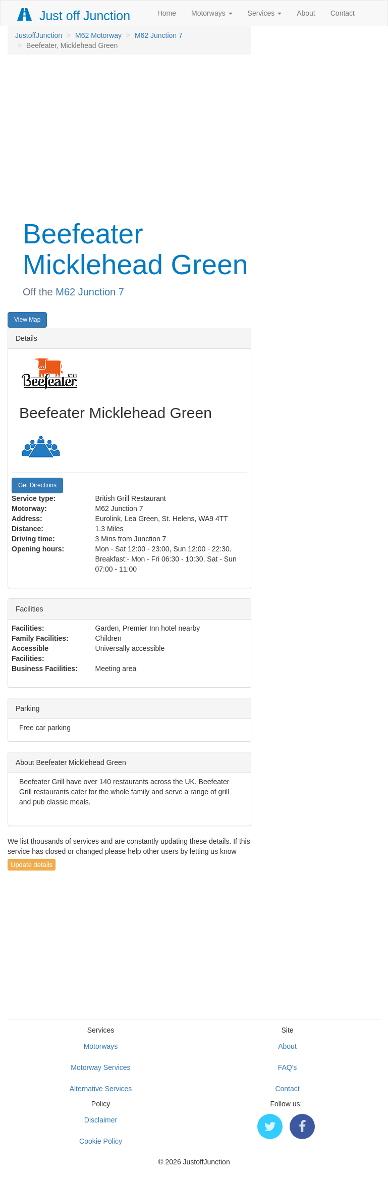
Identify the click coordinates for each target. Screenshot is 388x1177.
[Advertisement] (129, 135)
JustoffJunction (38, 35)
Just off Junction (74, 16)
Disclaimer (100, 1120)
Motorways (212, 13)
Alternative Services (101, 1089)
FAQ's (287, 1067)
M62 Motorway (98, 35)
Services (265, 13)
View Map (27, 319)
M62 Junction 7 (159, 35)
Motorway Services (100, 1067)
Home (166, 13)
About (306, 13)
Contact (342, 13)
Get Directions (37, 485)
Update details (31, 864)
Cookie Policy (100, 1141)
